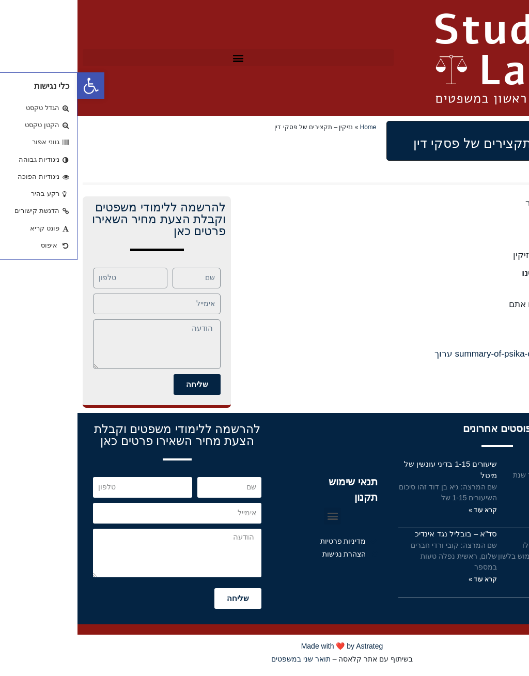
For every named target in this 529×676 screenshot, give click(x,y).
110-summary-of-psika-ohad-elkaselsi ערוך (440, 354)
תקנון (288, 497)
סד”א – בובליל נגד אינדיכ (378, 533)
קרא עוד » (504, 498)
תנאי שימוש (500, 533)
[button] (160, 57)
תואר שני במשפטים (223, 659)
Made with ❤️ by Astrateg (265, 646)
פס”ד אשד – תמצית (487, 463)
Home (291, 127)
